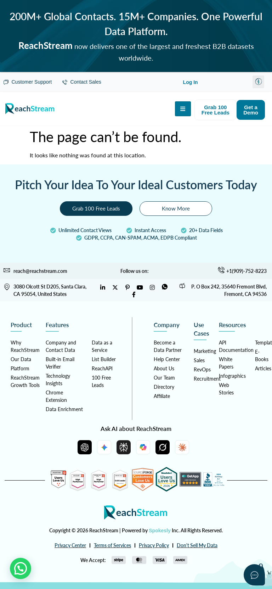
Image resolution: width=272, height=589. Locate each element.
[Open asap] (254, 574)
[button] (258, 81)
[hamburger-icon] (183, 108)
